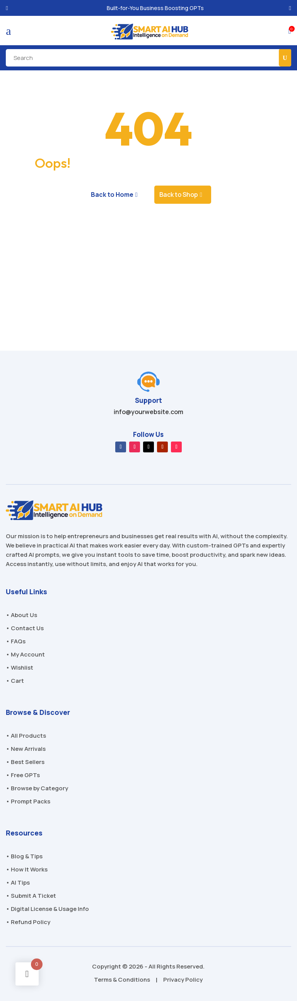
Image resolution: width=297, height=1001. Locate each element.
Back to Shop (178, 194)
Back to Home (112, 194)
